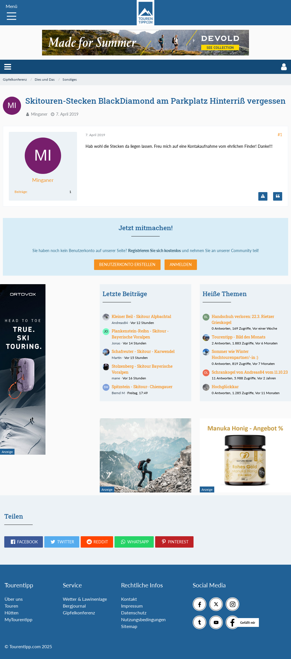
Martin (117, 358)
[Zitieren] (277, 196)
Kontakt (129, 599)
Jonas (116, 343)
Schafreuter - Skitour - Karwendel (143, 351)
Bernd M (118, 393)
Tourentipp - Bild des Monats (238, 337)
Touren (11, 605)
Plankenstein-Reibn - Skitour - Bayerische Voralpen (140, 334)
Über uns (14, 599)
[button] (8, 66)
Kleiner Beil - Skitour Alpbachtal (141, 316)
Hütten (11, 612)
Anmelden (181, 264)
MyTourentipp (18, 619)
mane (116, 378)
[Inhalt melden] (262, 196)
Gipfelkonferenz (79, 612)
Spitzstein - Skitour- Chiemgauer (142, 386)
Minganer (39, 114)
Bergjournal (74, 605)
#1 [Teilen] (280, 134)
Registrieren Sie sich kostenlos (154, 250)
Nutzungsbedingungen (143, 619)
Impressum (132, 605)
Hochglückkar (225, 386)
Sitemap (129, 626)
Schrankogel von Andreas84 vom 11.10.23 (250, 372)
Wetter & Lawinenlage (85, 599)
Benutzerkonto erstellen (127, 264)
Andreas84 (120, 323)
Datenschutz (133, 612)
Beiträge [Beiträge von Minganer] (20, 192)
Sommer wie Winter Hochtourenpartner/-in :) (235, 354)
